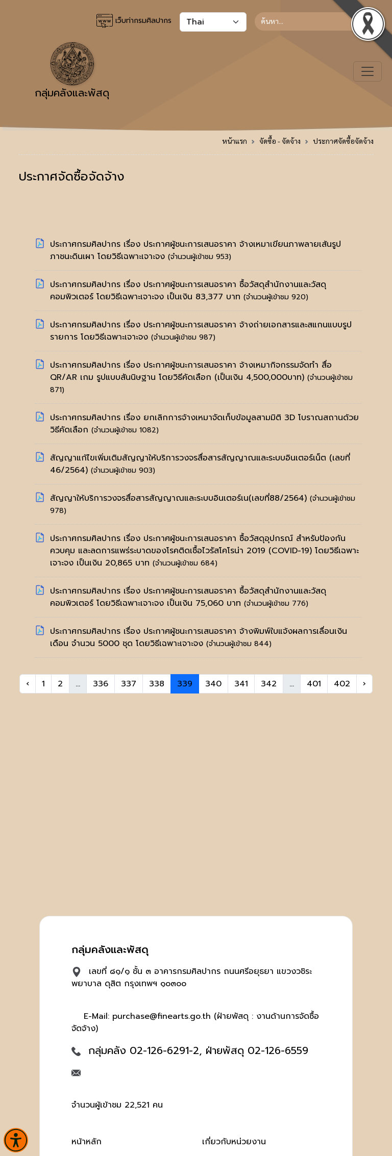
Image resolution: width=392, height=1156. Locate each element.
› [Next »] (364, 684)
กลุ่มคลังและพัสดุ (72, 71)
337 (128, 684)
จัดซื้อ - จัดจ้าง (280, 140)
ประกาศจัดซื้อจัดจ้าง (343, 140)
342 (269, 684)
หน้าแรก (234, 140)
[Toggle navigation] (367, 71)
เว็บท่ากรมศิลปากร (134, 21)
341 (241, 684)
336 (100, 684)
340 (213, 684)
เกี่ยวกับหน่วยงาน (234, 1142)
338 (156, 684)
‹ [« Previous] (27, 684)
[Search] (314, 21)
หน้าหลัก (86, 1142)
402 (342, 684)
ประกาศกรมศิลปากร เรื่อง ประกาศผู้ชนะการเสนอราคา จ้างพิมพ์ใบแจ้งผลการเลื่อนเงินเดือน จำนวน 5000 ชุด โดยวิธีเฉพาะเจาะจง (198, 637)
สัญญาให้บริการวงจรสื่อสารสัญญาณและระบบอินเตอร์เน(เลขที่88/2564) (180, 498)
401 (314, 684)
